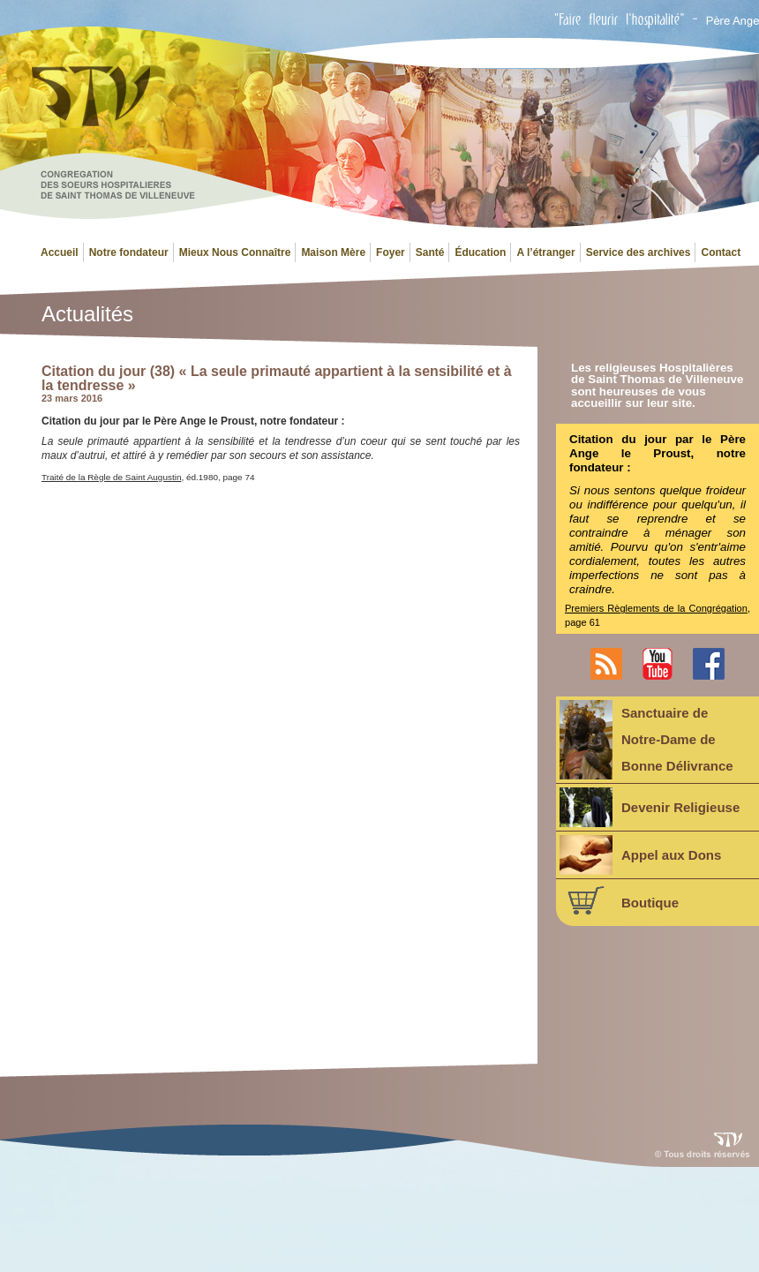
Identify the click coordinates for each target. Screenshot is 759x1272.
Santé (430, 252)
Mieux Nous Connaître (235, 252)
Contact (720, 252)
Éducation (480, 252)
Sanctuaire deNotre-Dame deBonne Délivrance (646, 739)
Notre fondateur (129, 252)
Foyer (390, 252)
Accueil (60, 252)
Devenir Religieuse (650, 807)
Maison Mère (333, 252)
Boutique (619, 900)
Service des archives (638, 252)
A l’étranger (545, 252)
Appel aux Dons (640, 855)
